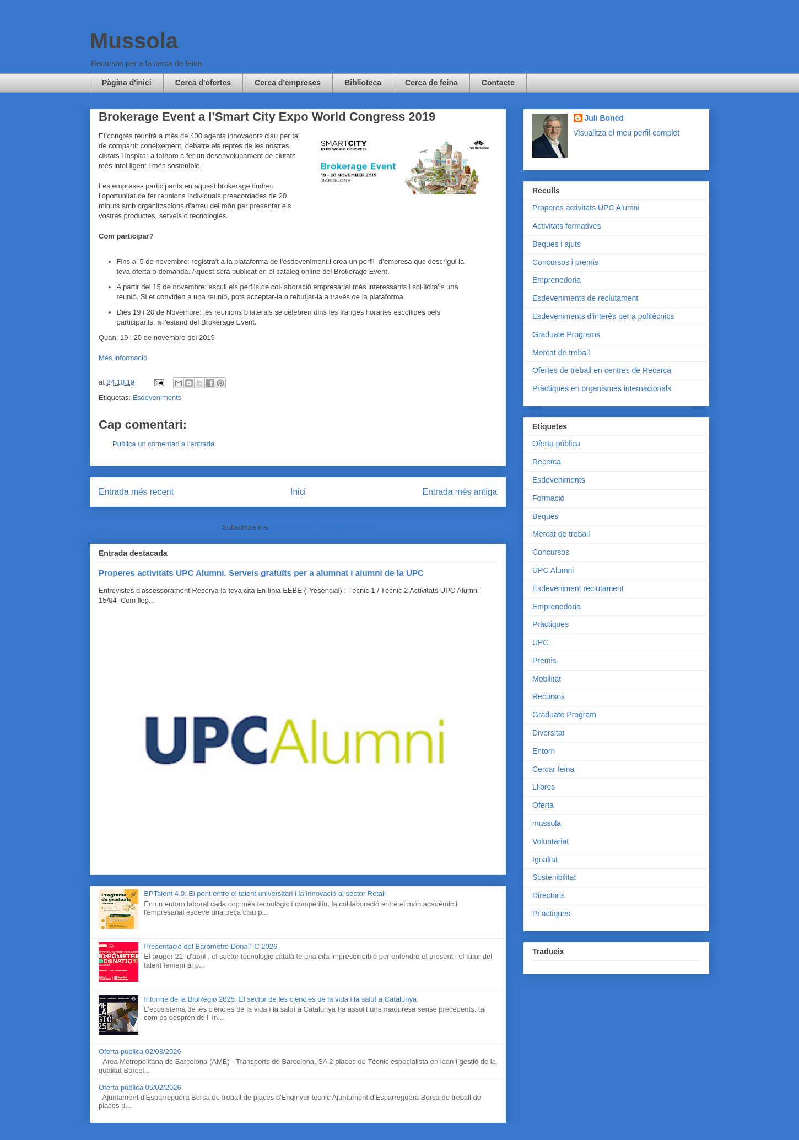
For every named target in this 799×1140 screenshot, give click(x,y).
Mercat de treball (561, 352)
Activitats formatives (566, 225)
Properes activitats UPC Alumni (586, 207)
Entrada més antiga (460, 491)
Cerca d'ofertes (203, 82)
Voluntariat (550, 841)
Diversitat (548, 732)
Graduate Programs (566, 334)
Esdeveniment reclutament (578, 588)
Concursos (550, 552)
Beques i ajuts (556, 244)
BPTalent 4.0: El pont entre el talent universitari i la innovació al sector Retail (265, 893)
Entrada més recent (136, 491)
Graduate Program (564, 714)
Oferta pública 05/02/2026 (140, 1087)
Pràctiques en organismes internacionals (601, 388)
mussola (546, 823)
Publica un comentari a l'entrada (163, 444)
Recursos (548, 696)
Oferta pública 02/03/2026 (140, 1051)
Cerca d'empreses (288, 82)
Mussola (134, 41)
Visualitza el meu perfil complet (627, 132)
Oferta (543, 805)
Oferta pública (556, 443)
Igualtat (545, 859)
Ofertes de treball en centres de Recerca (601, 370)
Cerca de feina (431, 82)
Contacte (498, 82)
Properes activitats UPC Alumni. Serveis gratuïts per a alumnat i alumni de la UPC (261, 572)
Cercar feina (553, 769)
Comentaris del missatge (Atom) (322, 527)
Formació (548, 498)
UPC (540, 642)
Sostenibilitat (554, 877)
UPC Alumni (553, 570)
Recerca (546, 461)
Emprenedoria (556, 279)
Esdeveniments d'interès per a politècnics (603, 316)
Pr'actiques (551, 913)
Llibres (543, 786)
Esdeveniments (156, 397)
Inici (298, 491)
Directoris (548, 895)
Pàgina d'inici (127, 82)
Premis (544, 660)
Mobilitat (546, 678)
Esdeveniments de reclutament (585, 298)
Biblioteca (362, 82)
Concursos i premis (565, 262)
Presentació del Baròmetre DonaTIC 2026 (210, 946)
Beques (545, 516)
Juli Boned (604, 118)
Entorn (543, 751)
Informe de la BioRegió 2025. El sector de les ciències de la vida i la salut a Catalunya (280, 999)
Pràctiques (550, 624)
